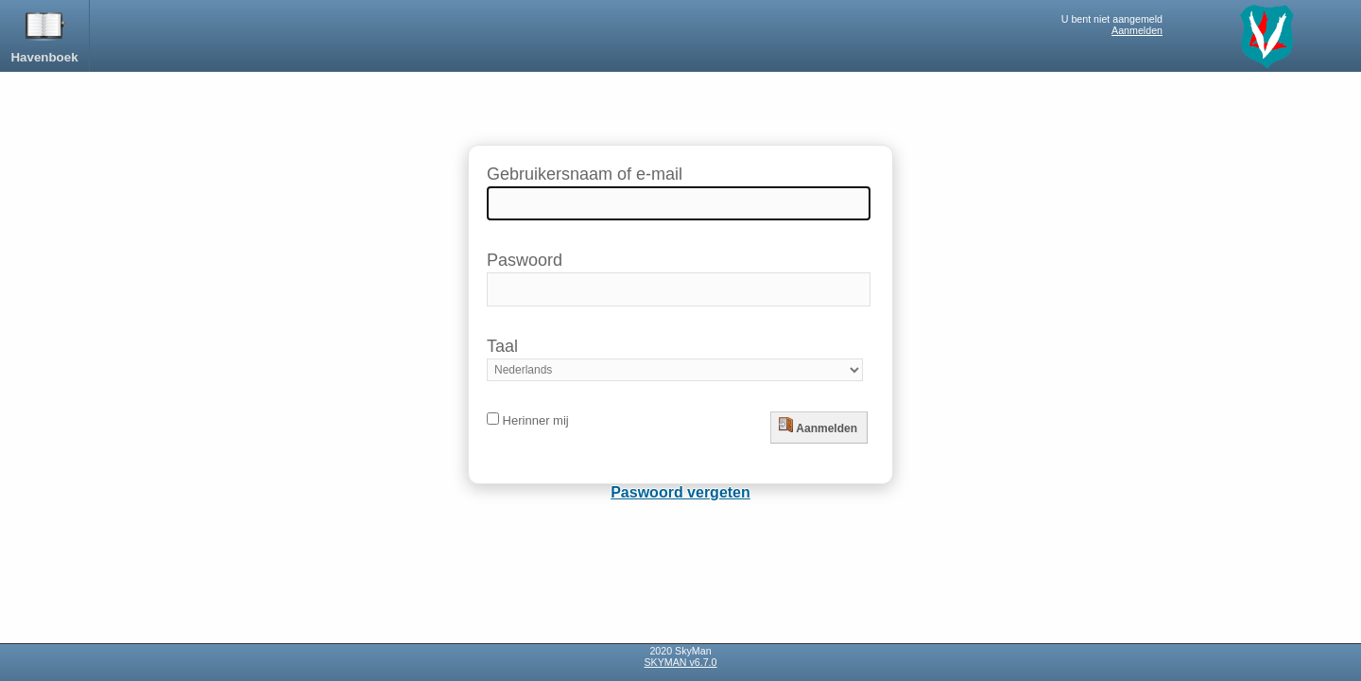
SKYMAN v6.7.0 (681, 662)
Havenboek (44, 34)
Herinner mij (528, 420)
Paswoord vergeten (680, 492)
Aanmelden (1137, 30)
